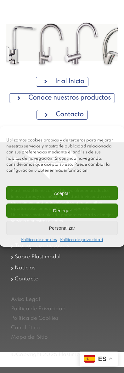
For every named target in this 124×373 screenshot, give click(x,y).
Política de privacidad (81, 240)
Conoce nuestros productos (64, 98)
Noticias (25, 268)
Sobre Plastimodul (37, 257)
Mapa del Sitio (29, 337)
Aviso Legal (25, 299)
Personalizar (62, 228)
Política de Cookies (34, 318)
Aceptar (62, 193)
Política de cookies (39, 240)
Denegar (62, 210)
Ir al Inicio (64, 81)
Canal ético (25, 327)
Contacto (64, 115)
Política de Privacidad (38, 309)
